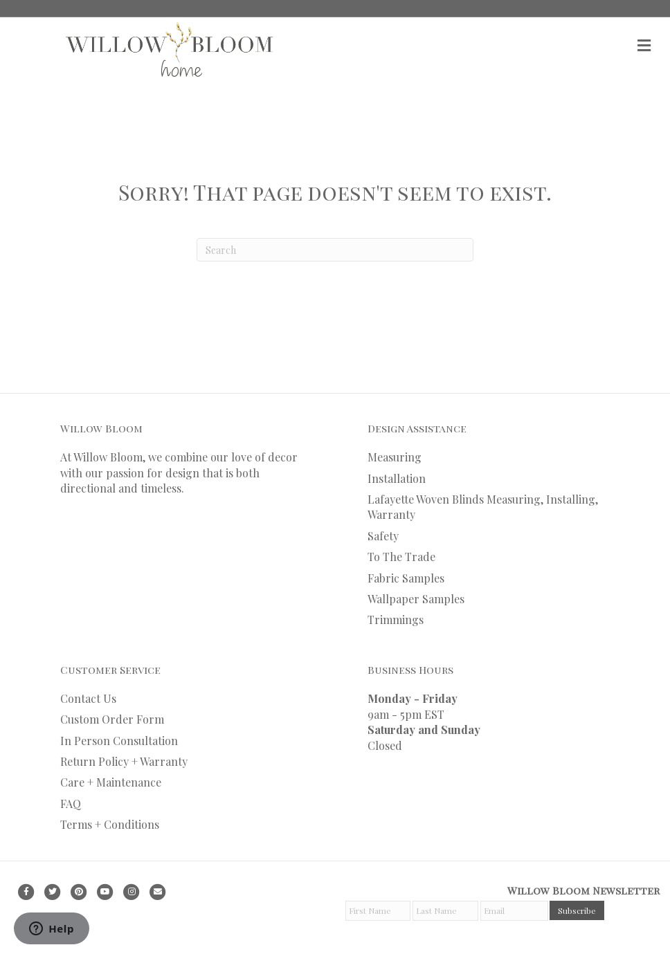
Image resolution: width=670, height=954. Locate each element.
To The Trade (401, 556)
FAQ (70, 803)
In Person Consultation (119, 740)
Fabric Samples (406, 578)
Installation (397, 478)
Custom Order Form (112, 719)
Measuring (395, 457)
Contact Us (88, 698)
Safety (383, 536)
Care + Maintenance (110, 782)
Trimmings (396, 619)
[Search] (335, 250)
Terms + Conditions (109, 824)
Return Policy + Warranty (124, 761)
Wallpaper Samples (416, 598)
